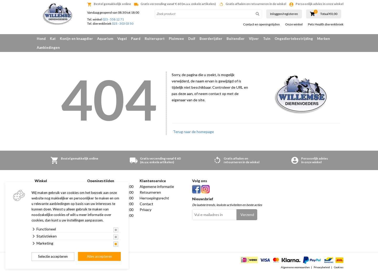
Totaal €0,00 (328, 13)
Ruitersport (155, 38)
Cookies (338, 267)
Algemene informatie (157, 186)
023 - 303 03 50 (122, 23)
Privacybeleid (322, 267)
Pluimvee (176, 38)
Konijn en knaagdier (76, 38)
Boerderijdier (211, 38)
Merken (323, 38)
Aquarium (105, 38)
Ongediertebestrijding (294, 38)
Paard (135, 38)
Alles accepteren (99, 256)
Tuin (266, 38)
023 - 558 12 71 (113, 19)
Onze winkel (294, 24)
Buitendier (236, 38)
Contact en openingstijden (261, 24)
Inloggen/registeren (284, 14)
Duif (191, 38)
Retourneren (150, 192)
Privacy (145, 209)
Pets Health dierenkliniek (325, 24)
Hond (41, 38)
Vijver (254, 38)
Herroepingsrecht (154, 198)
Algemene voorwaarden (295, 267)
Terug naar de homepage (193, 131)
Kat (53, 38)
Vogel (122, 38)
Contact (146, 204)
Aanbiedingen (48, 47)
